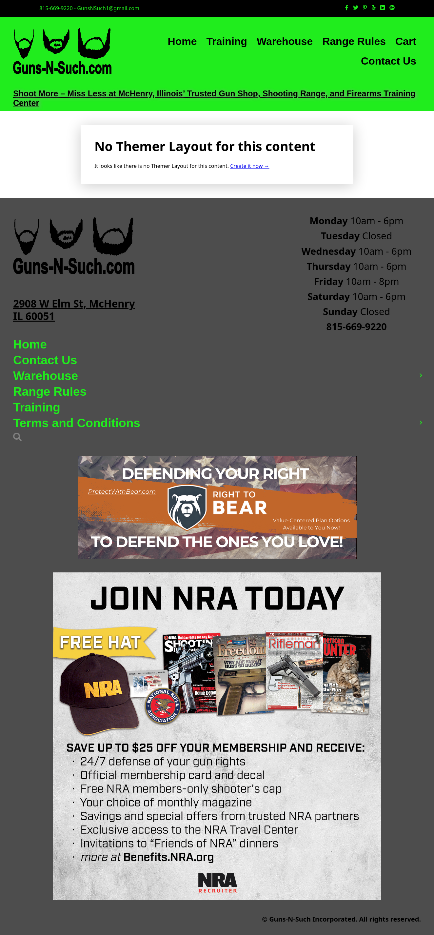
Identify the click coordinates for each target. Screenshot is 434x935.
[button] (420, 376)
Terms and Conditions (76, 423)
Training (226, 41)
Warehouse (285, 41)
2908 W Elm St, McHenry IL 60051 (74, 310)
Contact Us (388, 61)
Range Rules (354, 41)
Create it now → (249, 165)
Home (182, 41)
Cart (405, 41)
